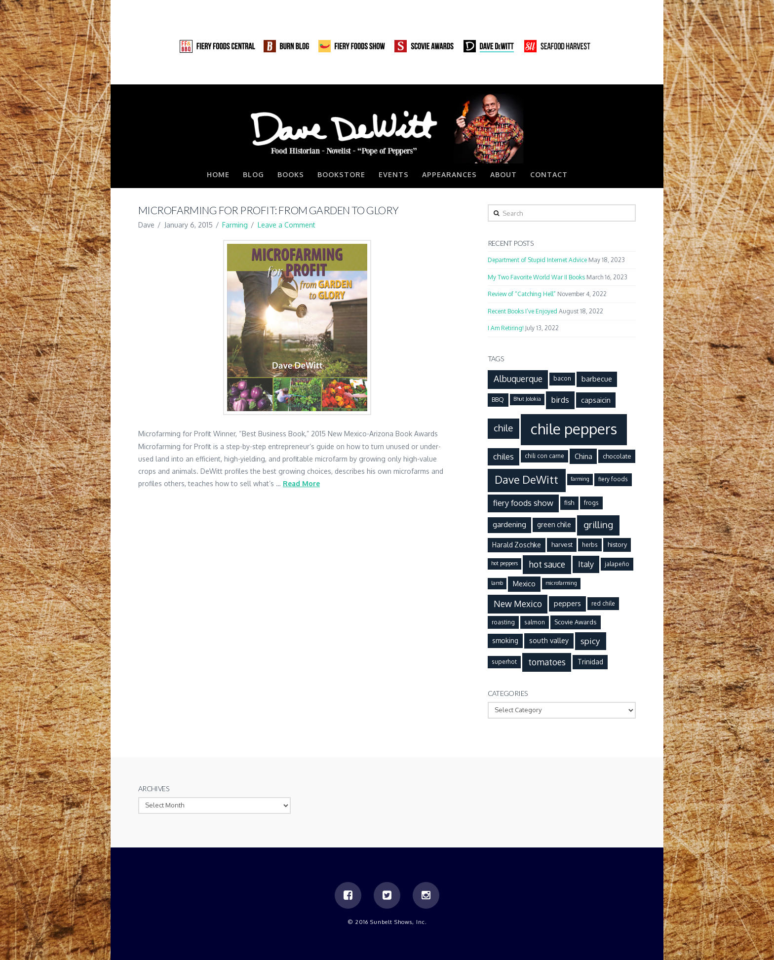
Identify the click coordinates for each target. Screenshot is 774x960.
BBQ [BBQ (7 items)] (498, 399)
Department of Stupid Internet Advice (537, 260)
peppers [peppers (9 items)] (567, 603)
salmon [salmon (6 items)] (534, 622)
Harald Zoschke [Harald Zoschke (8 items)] (516, 544)
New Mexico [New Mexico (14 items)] (518, 603)
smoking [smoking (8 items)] (505, 640)
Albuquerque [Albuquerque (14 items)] (518, 378)
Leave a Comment (286, 225)
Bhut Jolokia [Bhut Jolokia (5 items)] (527, 398)
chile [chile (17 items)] (503, 427)
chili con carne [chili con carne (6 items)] (544, 456)
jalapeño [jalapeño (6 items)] (617, 564)
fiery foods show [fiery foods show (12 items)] (523, 503)
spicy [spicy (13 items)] (590, 640)
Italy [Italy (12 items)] (586, 564)
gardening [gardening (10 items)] (509, 524)
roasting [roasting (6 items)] (503, 622)
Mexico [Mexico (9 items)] (524, 583)
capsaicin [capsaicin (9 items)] (596, 399)
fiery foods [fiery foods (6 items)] (613, 479)
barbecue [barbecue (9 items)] (596, 378)
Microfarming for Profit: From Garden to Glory (268, 210)
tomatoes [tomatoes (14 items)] (547, 661)
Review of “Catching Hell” (522, 294)
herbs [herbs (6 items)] (590, 544)
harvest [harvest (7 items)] (562, 544)
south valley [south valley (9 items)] (549, 640)
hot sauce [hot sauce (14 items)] (547, 564)
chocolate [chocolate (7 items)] (617, 456)
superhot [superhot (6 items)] (504, 661)
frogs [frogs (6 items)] (591, 502)
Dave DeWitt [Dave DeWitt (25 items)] (526, 479)
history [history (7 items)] (617, 544)
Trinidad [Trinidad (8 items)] (590, 661)
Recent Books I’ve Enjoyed (522, 311)
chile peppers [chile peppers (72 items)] (574, 429)
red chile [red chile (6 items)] (603, 603)
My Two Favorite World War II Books (536, 277)
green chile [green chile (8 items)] (554, 524)
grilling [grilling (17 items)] (598, 524)
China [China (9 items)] (583, 456)
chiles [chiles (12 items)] (503, 456)
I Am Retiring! (506, 328)
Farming (235, 225)
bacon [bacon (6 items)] (562, 378)
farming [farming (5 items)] (580, 478)
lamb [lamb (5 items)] (497, 582)
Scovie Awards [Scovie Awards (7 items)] (575, 622)
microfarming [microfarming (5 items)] (561, 582)
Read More (301, 483)
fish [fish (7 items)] (569, 502)
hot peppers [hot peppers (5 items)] (504, 563)
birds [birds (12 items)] (560, 399)
